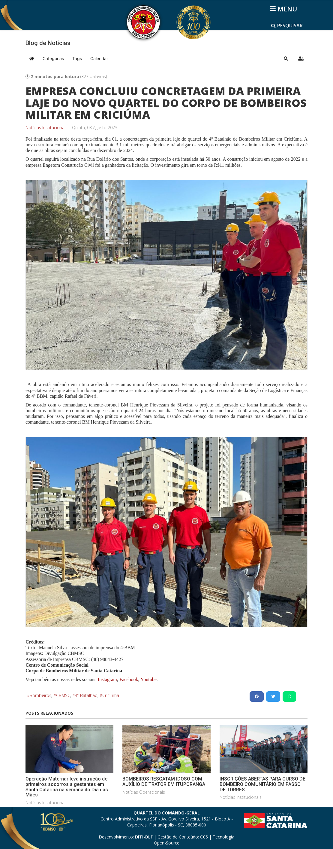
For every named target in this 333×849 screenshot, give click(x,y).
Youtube (148, 679)
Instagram (107, 679)
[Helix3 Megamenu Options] (284, 8)
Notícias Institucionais (47, 127)
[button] (286, 58)
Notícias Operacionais (143, 792)
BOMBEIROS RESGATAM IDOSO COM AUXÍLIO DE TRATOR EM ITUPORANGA (163, 781)
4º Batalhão (86, 695)
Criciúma (110, 695)
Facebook (128, 679)
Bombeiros (40, 695)
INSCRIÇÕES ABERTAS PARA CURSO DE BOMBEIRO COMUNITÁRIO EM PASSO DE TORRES (262, 784)
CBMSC (63, 695)
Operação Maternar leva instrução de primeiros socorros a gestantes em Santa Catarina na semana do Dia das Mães (67, 787)
